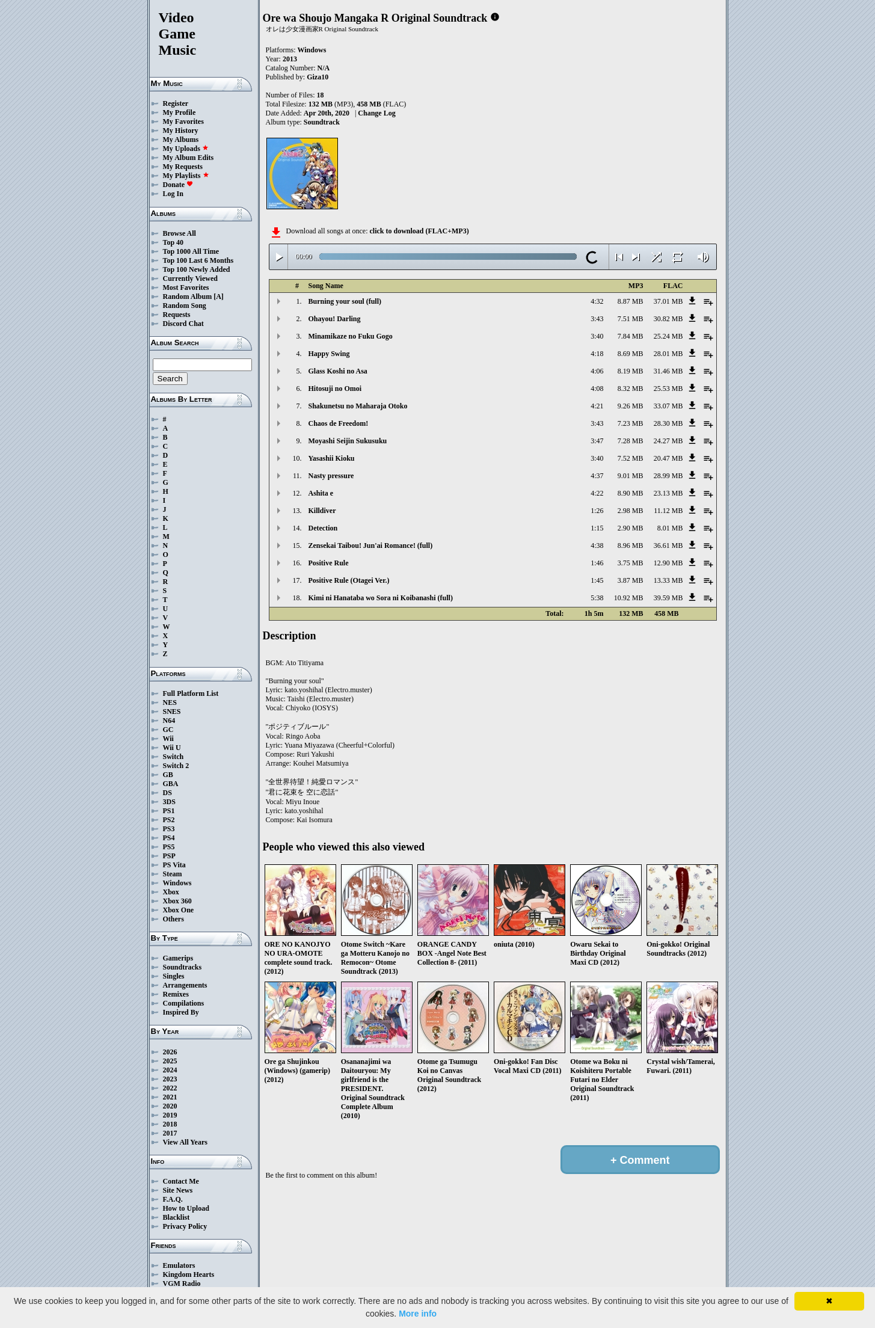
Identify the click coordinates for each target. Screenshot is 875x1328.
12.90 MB (668, 563)
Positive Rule (329, 563)
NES (170, 702)
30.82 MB (668, 319)
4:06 (597, 371)
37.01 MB (668, 301)
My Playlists (186, 175)
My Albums (181, 139)
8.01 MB (670, 528)
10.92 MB (628, 598)
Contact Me (181, 1181)
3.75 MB (630, 563)
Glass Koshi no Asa (338, 371)
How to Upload (186, 1208)
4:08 (597, 388)
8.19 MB (630, 371)
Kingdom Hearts (189, 1274)
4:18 (597, 353)
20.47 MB (668, 458)
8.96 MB (630, 545)
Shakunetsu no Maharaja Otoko (358, 406)
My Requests (183, 166)
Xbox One (178, 910)
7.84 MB (630, 336)
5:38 (597, 598)
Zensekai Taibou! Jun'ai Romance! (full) (371, 545)
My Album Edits (188, 157)
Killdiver (322, 510)
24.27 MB (668, 441)
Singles (174, 976)
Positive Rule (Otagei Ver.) (349, 580)
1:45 (597, 580)
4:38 (597, 545)
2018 (170, 1124)
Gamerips (178, 958)
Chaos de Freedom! (339, 423)
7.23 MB (630, 423)
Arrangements (185, 985)
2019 (170, 1115)
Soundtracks (182, 967)
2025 (170, 1061)
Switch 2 (176, 765)
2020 (170, 1106)
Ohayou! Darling (335, 319)
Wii (168, 738)
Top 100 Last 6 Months (198, 260)
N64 (169, 720)
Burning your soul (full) (345, 301)
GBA (171, 783)
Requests (177, 314)
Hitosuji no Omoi (335, 388)
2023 (170, 1079)
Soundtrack (322, 122)
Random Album (187, 296)
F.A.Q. (173, 1199)
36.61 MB (668, 545)
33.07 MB (668, 406)
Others (173, 919)
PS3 (169, 829)
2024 (170, 1070)
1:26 (597, 510)
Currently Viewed (190, 278)
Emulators (179, 1265)
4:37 (597, 476)
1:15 (597, 528)
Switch (173, 756)
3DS (169, 802)
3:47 (597, 441)
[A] (218, 296)
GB (168, 774)
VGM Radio (182, 1283)
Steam (172, 874)
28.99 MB (668, 476)
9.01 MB (630, 476)
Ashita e (321, 493)
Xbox (171, 892)
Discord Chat (183, 323)
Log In (173, 193)
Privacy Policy (185, 1226)
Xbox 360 (177, 901)
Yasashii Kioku (332, 458)
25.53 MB (668, 388)
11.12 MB (668, 510)
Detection (323, 528)
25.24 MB (668, 336)
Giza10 (317, 77)
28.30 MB (668, 423)
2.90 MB (630, 528)
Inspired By (181, 1012)
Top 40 (173, 242)
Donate (178, 184)
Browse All (179, 233)
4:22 (597, 493)
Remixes (176, 994)
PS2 (169, 820)
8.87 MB (630, 301)
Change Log (376, 113)
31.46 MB (668, 371)
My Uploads (186, 148)
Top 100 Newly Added (196, 269)
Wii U (172, 747)
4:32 (597, 301)
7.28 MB (630, 441)
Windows (177, 883)
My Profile (179, 112)
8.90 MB (630, 493)
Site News (178, 1190)
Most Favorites (186, 287)
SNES (172, 711)
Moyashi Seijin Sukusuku (348, 441)
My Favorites (183, 121)
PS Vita (174, 865)
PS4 (169, 838)
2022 (170, 1088)
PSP (169, 856)
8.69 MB (630, 353)
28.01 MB (668, 353)
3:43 (597, 319)
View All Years (185, 1142)
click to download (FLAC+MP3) (418, 231)
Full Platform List (191, 693)
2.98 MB (630, 510)
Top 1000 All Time (191, 251)
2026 (170, 1052)
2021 (170, 1097)
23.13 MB (668, 493)
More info (418, 1313)
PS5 (169, 847)
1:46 (597, 563)
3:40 (597, 336)
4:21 (597, 406)
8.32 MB (630, 388)
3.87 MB (630, 580)
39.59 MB (668, 598)
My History (180, 130)
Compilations (183, 1003)
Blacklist (176, 1217)
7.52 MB (630, 458)
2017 (170, 1133)
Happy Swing (329, 353)
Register (176, 103)
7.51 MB (630, 319)
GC (168, 729)
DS (167, 792)
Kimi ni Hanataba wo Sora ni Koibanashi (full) (381, 598)
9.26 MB (630, 406)
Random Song (184, 305)
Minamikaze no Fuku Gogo (351, 336)
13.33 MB (668, 580)
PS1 (169, 811)
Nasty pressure (331, 476)
